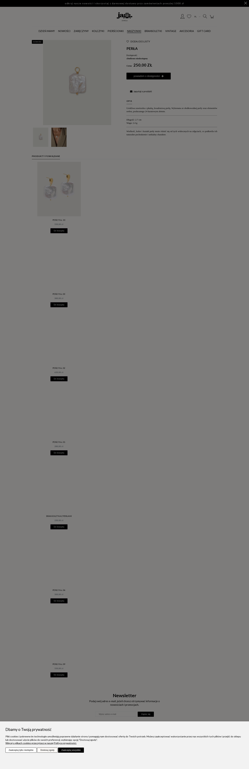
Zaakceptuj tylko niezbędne (21, 750)
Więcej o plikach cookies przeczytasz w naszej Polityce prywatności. (41, 743)
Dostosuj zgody (47, 750)
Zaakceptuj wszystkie (71, 750)
